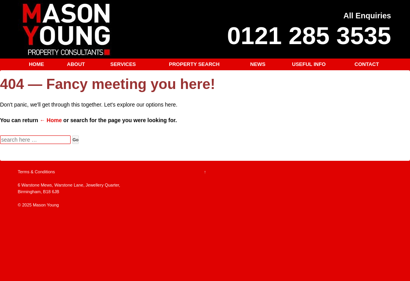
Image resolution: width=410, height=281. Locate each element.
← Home (51, 120)
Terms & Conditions (36, 171)
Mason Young (45, 205)
